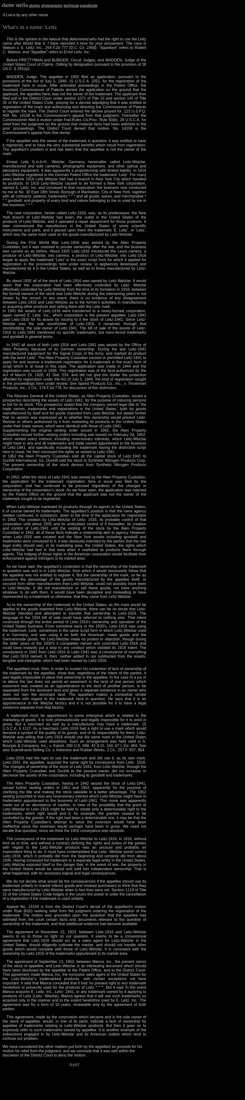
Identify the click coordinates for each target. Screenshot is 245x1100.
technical (71, 6)
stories (34, 6)
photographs (51, 6)
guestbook (88, 6)
